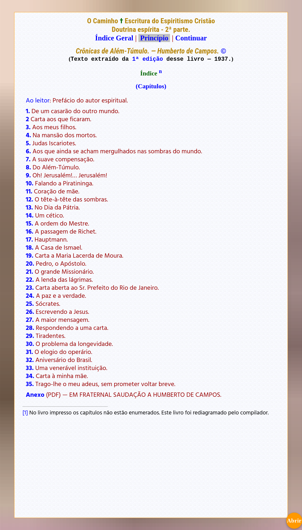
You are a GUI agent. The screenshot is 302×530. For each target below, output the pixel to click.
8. (28, 167)
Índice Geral (114, 38)
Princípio (154, 38)
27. (30, 319)
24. (30, 295)
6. (28, 151)
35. (30, 383)
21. (29, 271)
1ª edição (147, 59)
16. (29, 231)
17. (29, 239)
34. (30, 375)
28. (30, 327)
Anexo (35, 394)
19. (29, 255)
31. (29, 351)
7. (28, 159)
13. (29, 207)
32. (30, 359)
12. (29, 199)
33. (30, 367)
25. (30, 303)
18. (29, 247)
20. (30, 263)
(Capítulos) (151, 86)
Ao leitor (38, 100)
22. (30, 279)
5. (28, 143)
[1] (25, 412)
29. (30, 335)
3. (28, 127)
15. (29, 223)
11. (29, 191)
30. (30, 343)
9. (28, 175)
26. (30, 311)
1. (28, 111)
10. (29, 183)
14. (30, 215)
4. (28, 135)
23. (30, 287)
